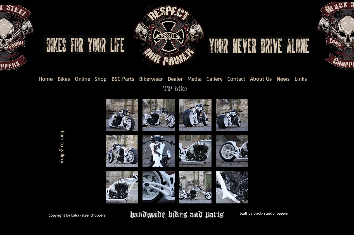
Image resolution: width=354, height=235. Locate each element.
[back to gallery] (62, 147)
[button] (122, 115)
